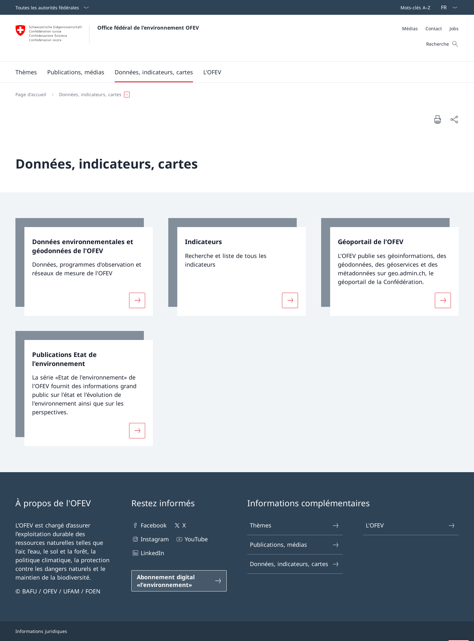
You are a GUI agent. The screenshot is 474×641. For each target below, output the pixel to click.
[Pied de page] (237, 631)
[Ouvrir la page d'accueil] (107, 38)
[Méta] (430, 28)
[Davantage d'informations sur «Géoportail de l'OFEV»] (443, 300)
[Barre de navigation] (414, 7)
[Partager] (454, 119)
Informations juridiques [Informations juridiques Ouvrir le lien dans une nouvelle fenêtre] (41, 631)
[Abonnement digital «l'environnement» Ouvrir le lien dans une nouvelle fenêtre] (179, 580)
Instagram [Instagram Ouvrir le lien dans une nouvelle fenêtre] (150, 539)
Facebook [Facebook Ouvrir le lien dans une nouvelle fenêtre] (149, 525)
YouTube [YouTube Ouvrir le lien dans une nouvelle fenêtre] (191, 539)
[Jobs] (454, 28)
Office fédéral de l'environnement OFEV (148, 27)
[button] (26, 72)
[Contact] (434, 28)
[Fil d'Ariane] (234, 95)
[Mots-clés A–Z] (414, 7)
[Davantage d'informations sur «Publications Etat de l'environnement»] (137, 430)
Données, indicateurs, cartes (294, 564)
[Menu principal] (231, 72)
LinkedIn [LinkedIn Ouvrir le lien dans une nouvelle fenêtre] (147, 553)
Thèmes (294, 525)
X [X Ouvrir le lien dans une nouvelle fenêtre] (179, 525)
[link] (84, 267)
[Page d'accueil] (30, 95)
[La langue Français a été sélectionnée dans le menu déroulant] (447, 7)
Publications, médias (294, 545)
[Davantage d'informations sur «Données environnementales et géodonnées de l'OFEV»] (137, 300)
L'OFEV (410, 525)
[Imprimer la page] (437, 119)
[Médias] (410, 28)
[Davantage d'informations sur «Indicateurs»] (290, 300)
